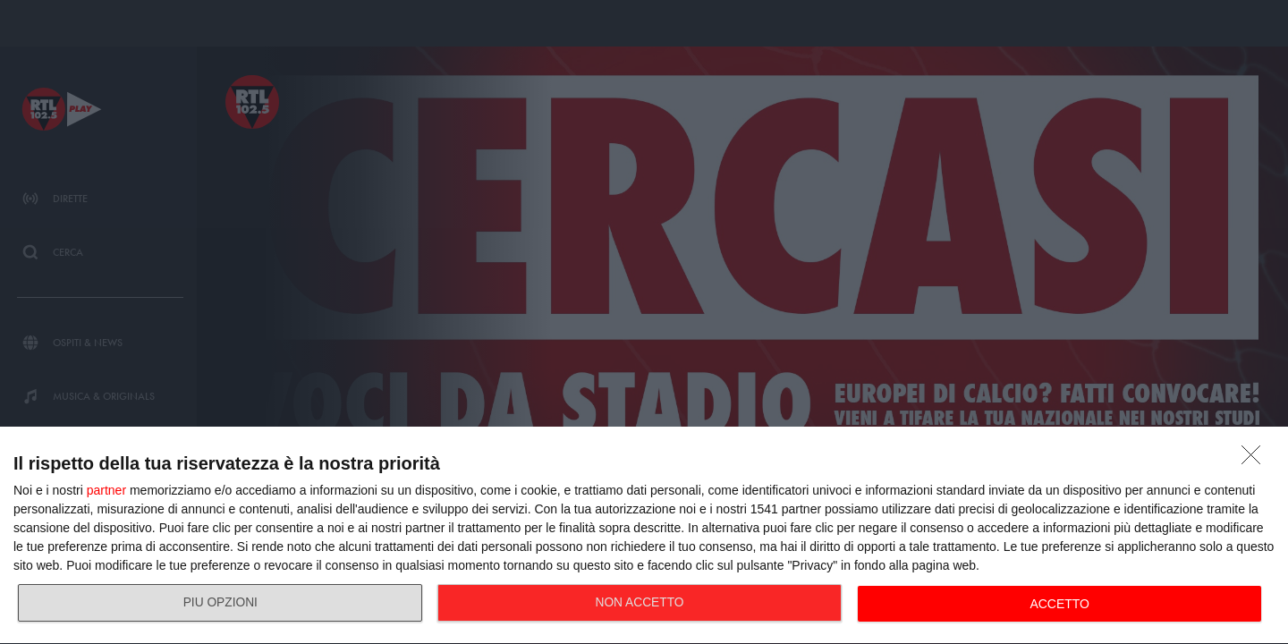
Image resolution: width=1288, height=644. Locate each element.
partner (106, 490)
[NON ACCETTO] (1255, 459)
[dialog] (644, 536)
